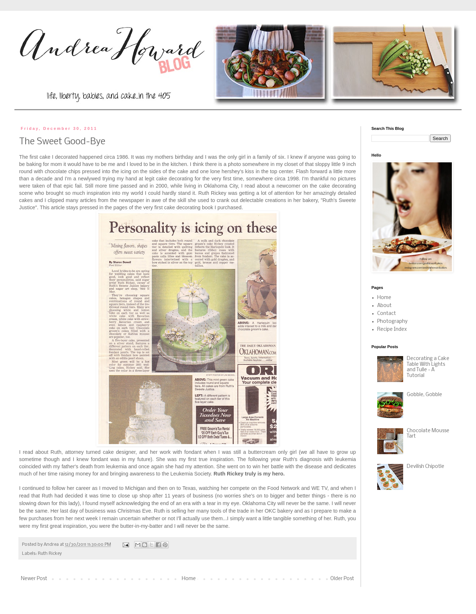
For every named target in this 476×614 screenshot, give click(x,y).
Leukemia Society (191, 474)
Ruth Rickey (50, 553)
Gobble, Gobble (424, 395)
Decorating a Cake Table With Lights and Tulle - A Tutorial (428, 367)
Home (189, 579)
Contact (386, 313)
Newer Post (34, 579)
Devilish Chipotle (425, 466)
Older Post (342, 579)
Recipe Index (392, 329)
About (384, 305)
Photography (392, 321)
